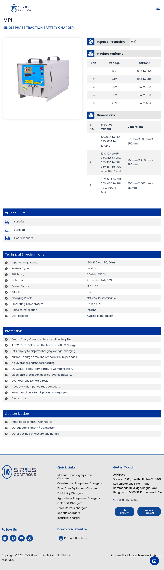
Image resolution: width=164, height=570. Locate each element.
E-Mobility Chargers (70, 493)
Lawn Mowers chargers (72, 508)
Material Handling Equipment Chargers (76, 476)
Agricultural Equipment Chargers (78, 498)
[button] (158, 8)
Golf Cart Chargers (69, 503)
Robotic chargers (68, 513)
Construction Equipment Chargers (79, 483)
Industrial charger (68, 518)
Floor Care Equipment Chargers (78, 488)
